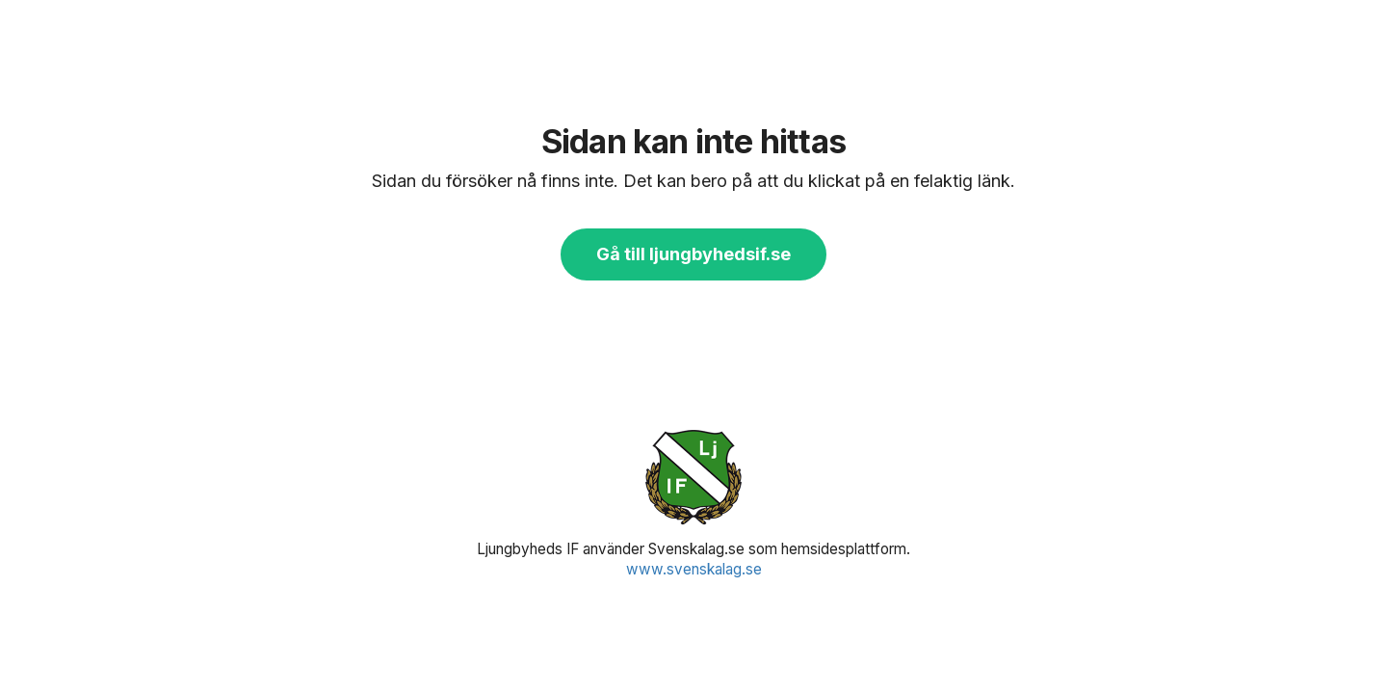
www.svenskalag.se (694, 569)
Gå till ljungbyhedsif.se (693, 254)
